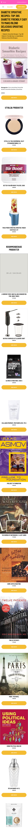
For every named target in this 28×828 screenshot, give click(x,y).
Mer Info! (14, 97)
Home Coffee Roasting (14, 584)
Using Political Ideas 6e (14, 746)
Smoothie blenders (10, 89)
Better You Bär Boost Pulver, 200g (14, 185)
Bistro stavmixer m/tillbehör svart (14, 338)
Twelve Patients (14, 640)
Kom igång (21, 7)
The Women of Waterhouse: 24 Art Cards (14, 535)
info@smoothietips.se (21, 2)
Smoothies (19, 89)
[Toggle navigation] (3, 6)
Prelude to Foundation (14, 483)
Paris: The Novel (14, 697)
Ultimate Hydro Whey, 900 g (14, 381)
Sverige (4, 2)
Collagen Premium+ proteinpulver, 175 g (14, 423)
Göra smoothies (12, 87)
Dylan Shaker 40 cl (14, 788)
